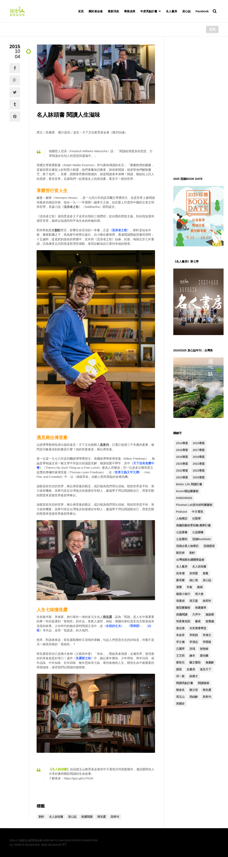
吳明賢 (193, 573)
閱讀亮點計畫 (184, 683)
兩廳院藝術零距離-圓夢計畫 (193, 525)
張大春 (199, 594)
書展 (198, 621)
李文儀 (180, 642)
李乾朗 (193, 635)
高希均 (115, 816)
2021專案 (199, 463)
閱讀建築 (203, 683)
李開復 (207, 642)
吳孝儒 (180, 573)
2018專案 (182, 456)
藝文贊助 (195, 662)
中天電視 (197, 511)
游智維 (204, 648)
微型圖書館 (183, 607)
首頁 (81, 11)
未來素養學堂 (197, 628)
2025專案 (199, 477)
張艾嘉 (193, 600)
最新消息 (113, 11)
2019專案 (199, 456)
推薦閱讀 (86, 816)
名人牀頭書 (56, 816)
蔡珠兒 (180, 662)
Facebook (202, 11)
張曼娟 (180, 600)
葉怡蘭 (204, 655)
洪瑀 (192, 648)
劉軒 (41, 816)
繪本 (192, 655)
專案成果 (129, 11)
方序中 (196, 614)
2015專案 (199, 443)
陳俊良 (180, 689)
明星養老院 (183, 621)
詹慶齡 (209, 662)
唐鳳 (205, 573)
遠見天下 (205, 669)
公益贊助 (181, 539)
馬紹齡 (193, 696)
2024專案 (182, 477)
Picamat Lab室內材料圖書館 (194, 504)
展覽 (179, 587)
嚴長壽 (180, 580)
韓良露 (101, 816)
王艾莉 (180, 655)
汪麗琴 (180, 648)
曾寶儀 (209, 621)
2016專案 (182, 450)
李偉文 (207, 635)
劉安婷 (180, 552)
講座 (179, 669)
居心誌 (186, 11)
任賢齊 (196, 518)
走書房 (191, 669)
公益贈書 (197, 532)
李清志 (193, 642)
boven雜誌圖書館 (187, 491)
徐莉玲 (207, 600)
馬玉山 (180, 696)
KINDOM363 (184, 498)
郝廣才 (193, 676)
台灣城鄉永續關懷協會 (190, 559)
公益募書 (181, 532)
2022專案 (182, 470)
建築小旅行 (183, 594)
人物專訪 (181, 518)
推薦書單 (200, 607)
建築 (200, 587)
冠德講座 (209, 546)
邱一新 (180, 676)
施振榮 (209, 614)
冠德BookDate (201, 539)
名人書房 (171, 11)
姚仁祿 (193, 580)
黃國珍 (180, 703)
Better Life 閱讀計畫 (189, 484)
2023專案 (199, 470)
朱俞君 (180, 635)
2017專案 (199, 450)
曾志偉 (180, 628)
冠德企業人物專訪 (187, 546)
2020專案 (182, 463)
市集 (189, 587)
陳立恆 (193, 689)
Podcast (181, 511)
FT (65, 844)
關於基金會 (96, 11)
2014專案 (182, 443)
